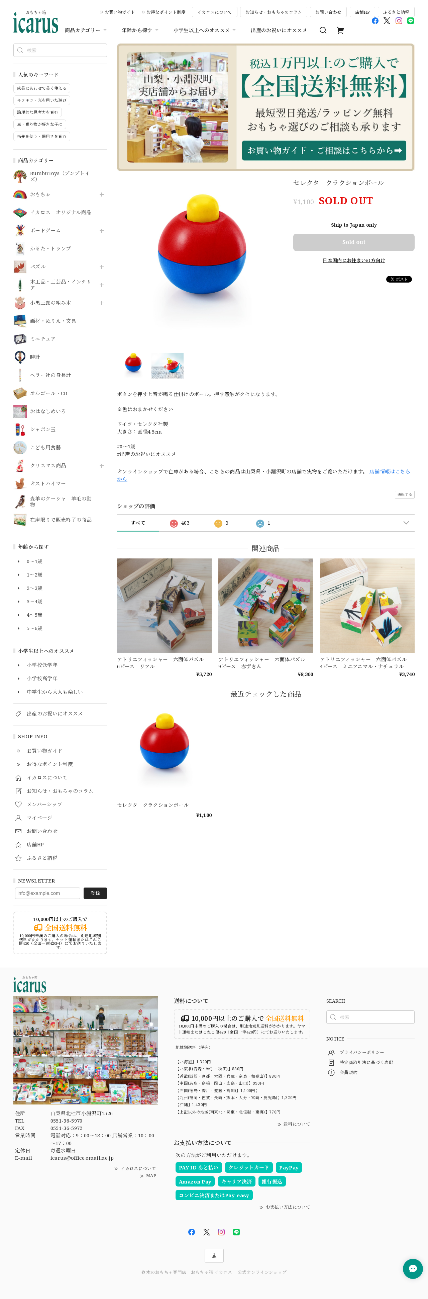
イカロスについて (214, 12)
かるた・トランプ (50, 249)
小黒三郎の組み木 (50, 303)
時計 (35, 357)
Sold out (353, 242)
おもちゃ (40, 195)
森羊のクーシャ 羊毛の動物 (61, 502)
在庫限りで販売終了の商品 (61, 520)
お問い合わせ (328, 12)
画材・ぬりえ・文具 (53, 321)
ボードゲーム (45, 231)
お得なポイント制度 (166, 12)
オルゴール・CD (49, 393)
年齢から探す (141, 30)
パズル (37, 267)
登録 (95, 893)
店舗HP (362, 12)
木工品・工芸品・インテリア (61, 285)
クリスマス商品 (48, 466)
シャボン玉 (43, 430)
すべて (138, 523)
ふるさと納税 (396, 12)
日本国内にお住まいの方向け (354, 260)
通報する (404, 494)
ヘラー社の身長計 (50, 375)
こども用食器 (45, 448)
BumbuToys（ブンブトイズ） (60, 176)
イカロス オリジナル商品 (60, 213)
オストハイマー (48, 484)
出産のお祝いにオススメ (279, 30)
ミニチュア (43, 339)
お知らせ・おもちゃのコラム (273, 12)
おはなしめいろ (48, 411)
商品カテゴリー (86, 30)
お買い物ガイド (120, 12)
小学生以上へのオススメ (206, 30)
